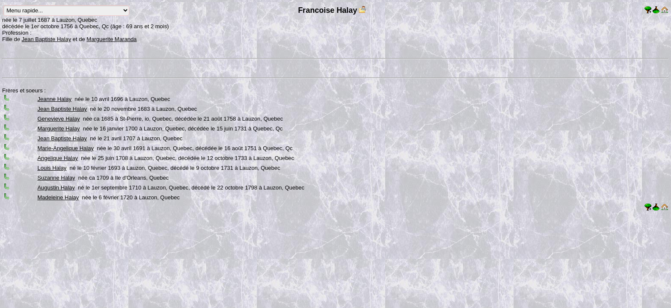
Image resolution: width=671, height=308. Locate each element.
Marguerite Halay (58, 128)
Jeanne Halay (54, 99)
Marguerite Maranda (111, 39)
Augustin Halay (55, 187)
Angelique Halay (57, 158)
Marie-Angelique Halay (65, 148)
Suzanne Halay (56, 178)
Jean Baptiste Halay (46, 39)
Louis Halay (51, 168)
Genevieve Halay (58, 119)
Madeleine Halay (58, 197)
